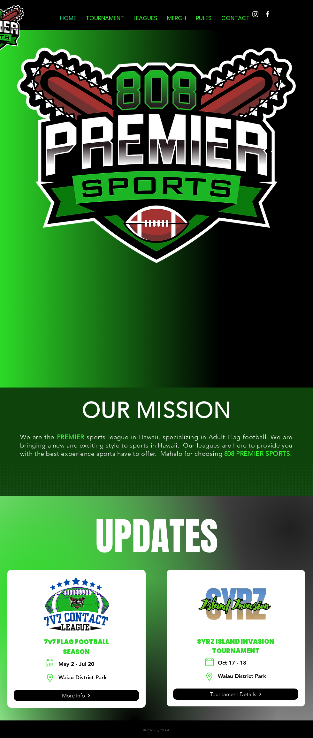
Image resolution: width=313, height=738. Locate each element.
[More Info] (76, 695)
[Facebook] (267, 14)
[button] (105, 18)
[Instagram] (255, 14)
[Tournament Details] (235, 694)
